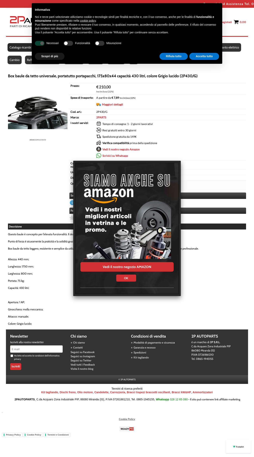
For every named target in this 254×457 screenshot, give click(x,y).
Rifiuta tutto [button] (174, 56)
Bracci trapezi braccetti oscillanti (148, 392)
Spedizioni (140, 352)
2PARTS (101, 117)
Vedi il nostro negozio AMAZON (127, 267)
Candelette (101, 392)
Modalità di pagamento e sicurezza (154, 342)
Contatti (78, 347)
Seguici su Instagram (83, 356)
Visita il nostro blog (82, 369)
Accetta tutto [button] (204, 56)
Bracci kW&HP (181, 392)
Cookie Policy (127, 419)
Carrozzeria (117, 392)
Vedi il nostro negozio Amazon (121, 149)
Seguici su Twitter (81, 360)
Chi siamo (79, 342)
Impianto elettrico (227, 47)
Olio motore (85, 392)
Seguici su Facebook (83, 352)
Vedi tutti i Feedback (83, 364)
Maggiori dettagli (112, 104)
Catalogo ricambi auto (24, 47)
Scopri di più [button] (49, 56)
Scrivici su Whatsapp (115, 155)
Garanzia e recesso (145, 347)
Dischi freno (68, 392)
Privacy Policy (13, 435)
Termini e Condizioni (58, 435)
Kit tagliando (141, 357)
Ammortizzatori (202, 392)
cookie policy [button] (88, 20)
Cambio (15, 60)
